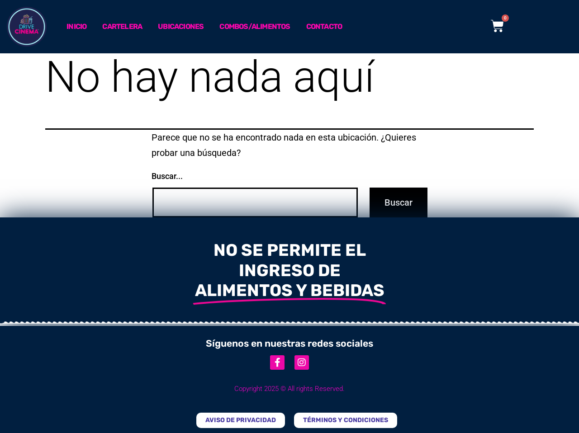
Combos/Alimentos (254, 26)
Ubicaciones (181, 26)
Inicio (76, 26)
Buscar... (167, 176)
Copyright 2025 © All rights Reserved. (289, 389)
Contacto (324, 26)
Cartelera (122, 26)
